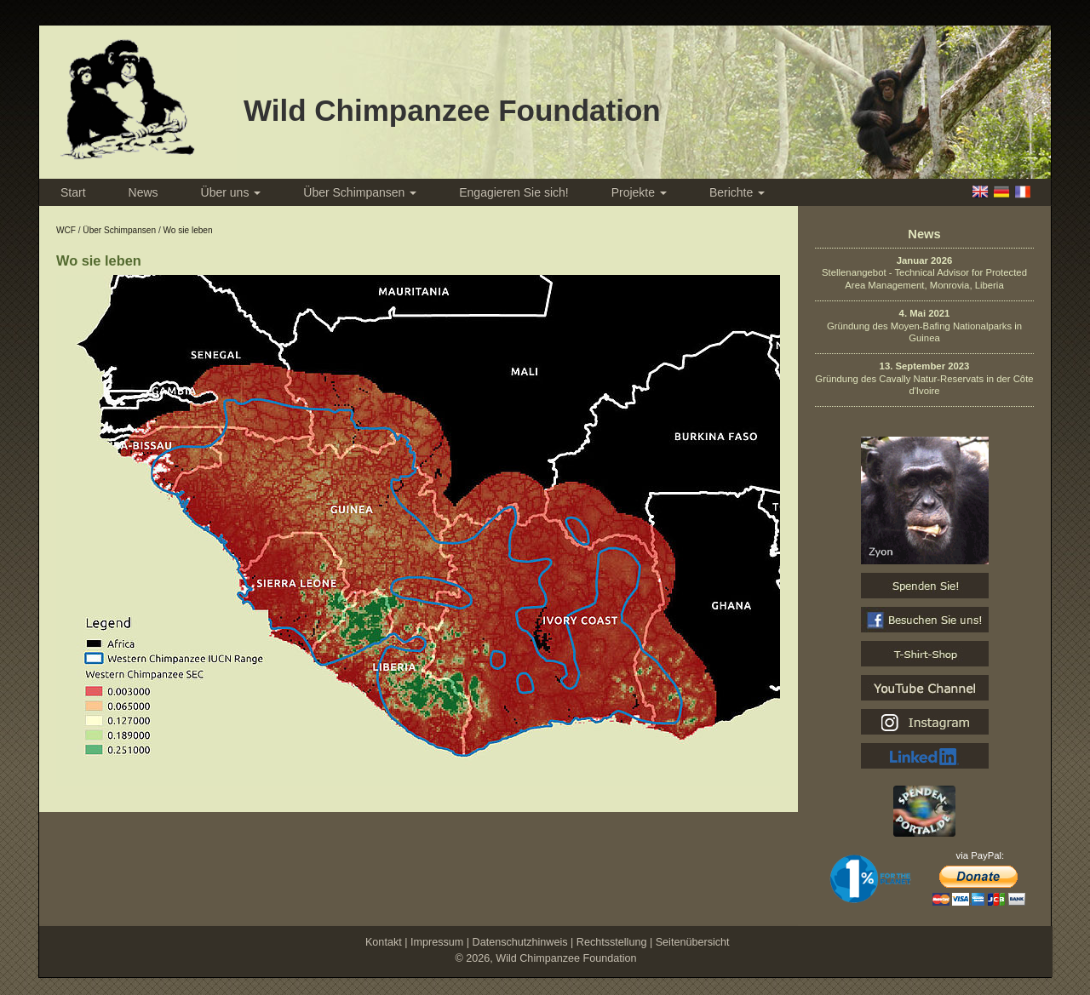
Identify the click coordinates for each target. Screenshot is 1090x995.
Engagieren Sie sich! (513, 192)
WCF (66, 230)
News (143, 192)
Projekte (639, 192)
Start (73, 192)
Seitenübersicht (693, 942)
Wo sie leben (187, 230)
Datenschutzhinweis (520, 942)
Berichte (737, 192)
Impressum (436, 942)
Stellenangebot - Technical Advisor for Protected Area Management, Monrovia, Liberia (924, 272)
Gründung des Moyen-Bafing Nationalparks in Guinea (924, 325)
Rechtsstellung (612, 942)
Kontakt (383, 942)
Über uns (231, 192)
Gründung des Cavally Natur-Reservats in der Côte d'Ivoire (924, 378)
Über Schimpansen (359, 192)
